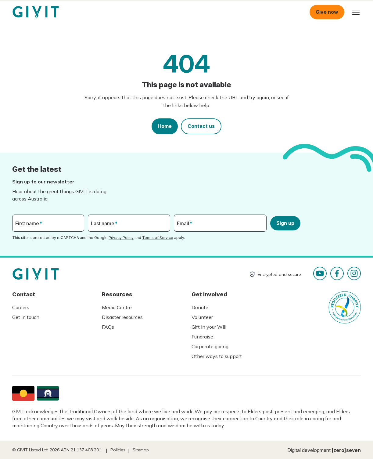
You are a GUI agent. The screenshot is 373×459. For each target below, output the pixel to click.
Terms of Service (157, 237)
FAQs (108, 327)
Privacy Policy (121, 237)
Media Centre (117, 307)
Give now (327, 12)
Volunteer (202, 317)
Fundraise (202, 337)
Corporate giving (210, 346)
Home (165, 126)
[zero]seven (346, 450)
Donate (200, 307)
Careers (20, 307)
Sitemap (141, 450)
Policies (117, 450)
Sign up (285, 223)
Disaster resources (122, 317)
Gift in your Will (209, 327)
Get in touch (25, 317)
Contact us (201, 126)
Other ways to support (217, 356)
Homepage (35, 12)
